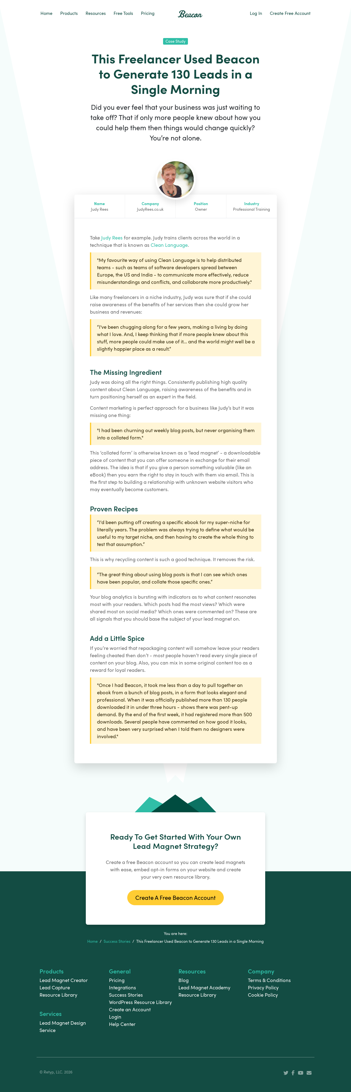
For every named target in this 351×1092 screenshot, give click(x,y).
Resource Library (58, 994)
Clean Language (169, 244)
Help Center (122, 1024)
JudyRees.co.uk (150, 209)
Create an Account (130, 1009)
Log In (256, 13)
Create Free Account (290, 13)
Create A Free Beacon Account (175, 897)
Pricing (148, 13)
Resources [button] (96, 13)
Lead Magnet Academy (204, 987)
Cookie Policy (263, 994)
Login (115, 1016)
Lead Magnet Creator (63, 980)
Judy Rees (112, 237)
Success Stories (117, 941)
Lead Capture (54, 987)
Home (46, 13)
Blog (183, 980)
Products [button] (69, 13)
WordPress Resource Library (140, 1002)
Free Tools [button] (123, 13)
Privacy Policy (263, 987)
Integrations (122, 987)
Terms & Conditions (269, 980)
